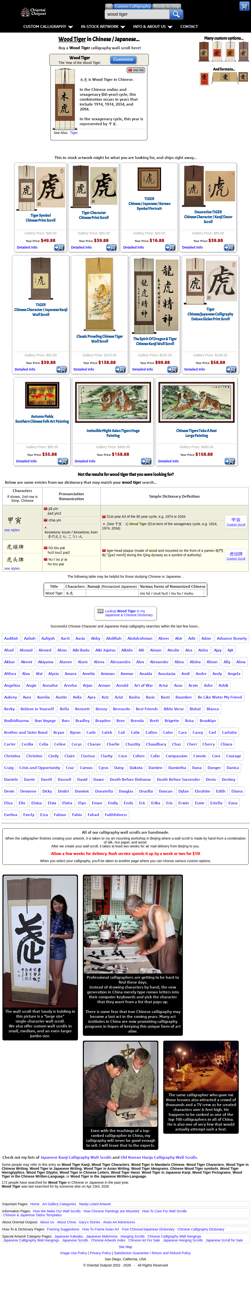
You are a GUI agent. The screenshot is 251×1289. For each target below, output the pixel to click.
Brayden (103, 720)
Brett (154, 720)
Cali (121, 732)
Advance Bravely (232, 638)
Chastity (133, 744)
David (82, 779)
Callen (151, 732)
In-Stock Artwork (103, 26)
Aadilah (11, 638)
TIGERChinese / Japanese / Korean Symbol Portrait (149, 203)
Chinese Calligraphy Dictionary (200, 1229)
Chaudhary (156, 744)
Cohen (139, 755)
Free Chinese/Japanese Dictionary (148, 1229)
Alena (99, 661)
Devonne (28, 791)
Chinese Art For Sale (144, 1240)
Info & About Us (153, 26)
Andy (217, 673)
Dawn (98, 779)
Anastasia (167, 673)
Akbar (9, 661)
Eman (97, 802)
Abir (178, 638)
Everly (28, 814)
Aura (27, 697)
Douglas (126, 791)
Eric (142, 802)
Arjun (87, 685)
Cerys (77, 744)
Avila (77, 697)
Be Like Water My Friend (220, 697)
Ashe (208, 685)
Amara (70, 673)
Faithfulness (116, 814)
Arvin (193, 685)
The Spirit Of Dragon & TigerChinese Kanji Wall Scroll (155, 341)
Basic (150, 697)
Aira (188, 650)
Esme (199, 802)
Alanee (65, 661)
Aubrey (10, 697)
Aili (141, 650)
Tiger (74, 133)
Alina (179, 661)
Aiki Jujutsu (105, 650)
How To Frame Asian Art (100, 1229)
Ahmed (44, 650)
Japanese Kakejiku (68, 1236)
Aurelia (43, 697)
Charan (94, 744)
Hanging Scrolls (133, 1236)
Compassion (177, 755)
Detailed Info (27, 247)
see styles (12, 530)
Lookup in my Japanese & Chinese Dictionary (129, 613)
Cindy (53, 755)
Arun (178, 685)
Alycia (53, 673)
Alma (241, 661)
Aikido (127, 650)
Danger (214, 767)
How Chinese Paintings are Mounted (111, 1211)
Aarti (65, 638)
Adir (192, 638)
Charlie (113, 744)
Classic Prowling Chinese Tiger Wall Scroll (99, 339)
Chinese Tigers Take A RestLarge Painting (196, 433)
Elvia (52, 802)
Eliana (237, 791)
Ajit (230, 650)
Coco (122, 755)
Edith (221, 791)
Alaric (83, 661)
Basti (165, 697)
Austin (61, 697)
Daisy (119, 767)
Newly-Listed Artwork (95, 1204)
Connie (199, 755)
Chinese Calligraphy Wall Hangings (174, 1236)
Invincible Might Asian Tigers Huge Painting (113, 433)
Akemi (26, 661)
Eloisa (36, 802)
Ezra (44, 814)
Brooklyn (208, 720)
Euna (233, 802)
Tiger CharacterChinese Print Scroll (94, 215)
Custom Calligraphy (48, 26)
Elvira (67, 802)
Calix (135, 732)
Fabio (77, 814)
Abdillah (114, 638)
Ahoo (62, 650)
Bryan (58, 732)
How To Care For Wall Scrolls (164, 1211)
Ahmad (26, 650)
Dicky (47, 791)
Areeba (70, 685)
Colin (155, 755)
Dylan (183, 791)
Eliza (8, 802)
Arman (104, 685)
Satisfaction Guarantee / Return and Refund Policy (152, 1253)
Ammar (127, 673)
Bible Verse (174, 708)
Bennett (82, 708)
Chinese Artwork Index (108, 1240)
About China (66, 1222)
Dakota (136, 767)
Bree (120, 720)
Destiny (228, 779)
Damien (156, 767)
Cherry (208, 744)
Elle (22, 802)
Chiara (226, 744)
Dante (29, 779)
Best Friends (147, 708)
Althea (10, 673)
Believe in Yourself (37, 708)
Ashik (223, 685)
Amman (108, 673)
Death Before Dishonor (130, 779)
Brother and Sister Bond (26, 732)
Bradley (82, 720)
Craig (8, 767)
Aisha (203, 650)
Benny (101, 708)
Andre (201, 673)
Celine (60, 744)
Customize (123, 59)
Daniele (11, 779)
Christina (12, 755)
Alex (140, 661)
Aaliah (30, 638)
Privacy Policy (100, 1253)
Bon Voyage (45, 720)
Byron (75, 732)
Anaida (145, 673)
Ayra (92, 697)
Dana (197, 767)
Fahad (93, 814)
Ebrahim (202, 791)
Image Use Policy (73, 1253)
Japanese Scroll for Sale (224, 1240)
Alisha (195, 661)
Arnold (122, 685)
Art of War (143, 685)
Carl (212, 732)
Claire (69, 755)
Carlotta (229, 732)
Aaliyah (48, 638)
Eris (169, 802)
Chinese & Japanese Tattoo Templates (32, 1215)
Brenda (137, 720)
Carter (10, 744)
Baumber (184, 697)
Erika (155, 802)
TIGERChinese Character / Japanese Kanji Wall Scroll (40, 309)
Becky (9, 708)
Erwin (183, 802)
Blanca (213, 708)
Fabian (60, 814)
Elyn (82, 802)
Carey (198, 732)
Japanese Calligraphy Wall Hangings (31, 1240)
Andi (185, 673)
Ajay (218, 650)
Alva (26, 673)
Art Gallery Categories (59, 1204)
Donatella (104, 791)
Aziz (105, 697)
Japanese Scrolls (75, 1240)
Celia (43, 744)
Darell (46, 779)
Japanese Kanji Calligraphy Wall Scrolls (76, 1157)
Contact (189, 26)
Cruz (70, 767)
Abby (95, 638)
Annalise (50, 685)
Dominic (82, 791)
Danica (233, 767)
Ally (227, 661)
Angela (234, 673)
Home (34, 1204)
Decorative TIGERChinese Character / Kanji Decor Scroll (208, 217)
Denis (211, 779)
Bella (64, 708)
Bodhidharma (16, 720)
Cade (91, 732)
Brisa (189, 720)
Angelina (12, 685)
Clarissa (88, 755)
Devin (9, 791)
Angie (31, 685)
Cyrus (103, 767)
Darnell (64, 779)
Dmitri (63, 791)
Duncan (166, 791)
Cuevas (86, 767)
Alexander (159, 661)
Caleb (107, 732)
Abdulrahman (139, 638)
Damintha (177, 767)
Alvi (39, 673)
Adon (206, 638)
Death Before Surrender (178, 779)
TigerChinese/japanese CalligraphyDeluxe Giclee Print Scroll (210, 314)
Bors (66, 720)
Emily (113, 802)
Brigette (172, 720)
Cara (182, 732)
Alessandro (120, 661)
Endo (128, 802)
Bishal (195, 708)
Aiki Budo (81, 650)
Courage (233, 755)
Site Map (125, 1247)
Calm (168, 732)
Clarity (107, 755)
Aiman (156, 650)
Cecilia (27, 744)
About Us (47, 1222)
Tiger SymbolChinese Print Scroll (40, 218)
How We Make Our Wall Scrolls (56, 1211)
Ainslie (173, 650)
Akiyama (45, 661)
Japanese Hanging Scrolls (183, 1240)
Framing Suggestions (63, 1229)
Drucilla (146, 791)
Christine (34, 755)
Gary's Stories (89, 1222)
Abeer (163, 638)
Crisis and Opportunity (39, 767)
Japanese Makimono (102, 1236)
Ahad (9, 650)
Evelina (10, 814)
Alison (212, 661)
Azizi (119, 697)
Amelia (88, 673)
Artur (163, 685)
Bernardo (121, 708)
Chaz (176, 744)
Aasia (80, 638)
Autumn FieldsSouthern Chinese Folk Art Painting (42, 419)
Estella (216, 802)
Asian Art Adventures (119, 1222)
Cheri (192, 744)
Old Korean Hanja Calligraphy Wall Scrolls (159, 1157)
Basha (134, 697)
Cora (216, 755)
